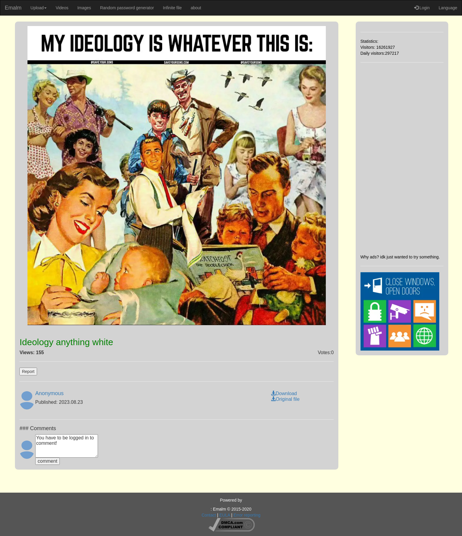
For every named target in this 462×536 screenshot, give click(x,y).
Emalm (13, 8)
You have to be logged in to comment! (66, 446)
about (196, 7)
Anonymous (49, 393)
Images (84, 7)
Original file (285, 399)
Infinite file (172, 7)
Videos (62, 7)
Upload (38, 7)
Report (28, 371)
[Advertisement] (401, 158)
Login (422, 7)
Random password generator (127, 7)
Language (448, 7)
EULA (225, 515)
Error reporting (247, 515)
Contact (209, 515)
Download (284, 393)
